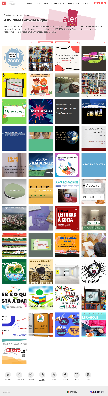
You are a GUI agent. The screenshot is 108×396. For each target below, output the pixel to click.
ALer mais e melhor (21, 15)
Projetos (68, 3)
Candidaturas (58, 3)
